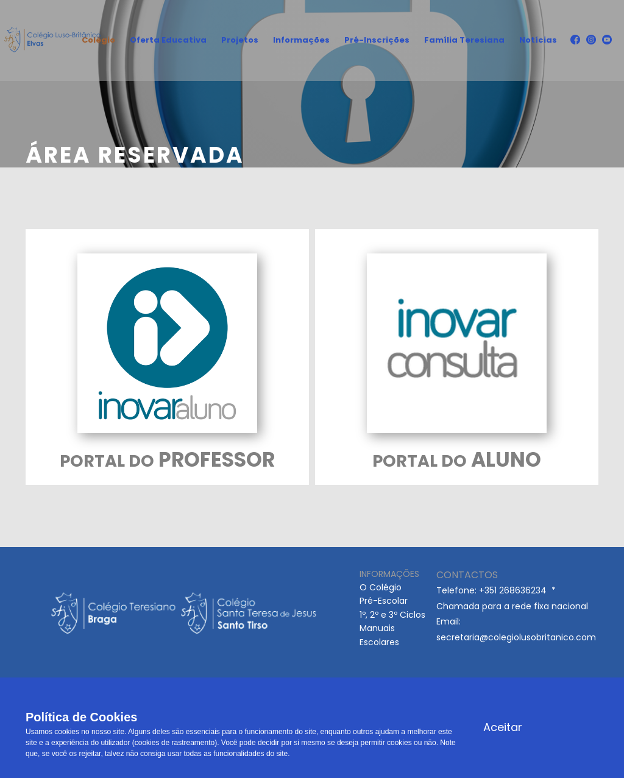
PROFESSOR (167, 459)
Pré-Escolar (384, 601)
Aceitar (502, 727)
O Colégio (381, 587)
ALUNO (456, 459)
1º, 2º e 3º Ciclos (392, 615)
